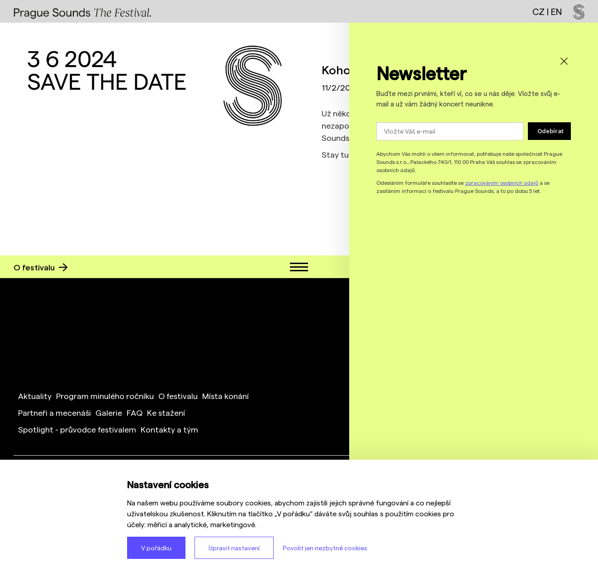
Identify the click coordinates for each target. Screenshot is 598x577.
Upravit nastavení (234, 548)
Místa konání (225, 395)
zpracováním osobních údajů (501, 182)
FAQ (134, 412)
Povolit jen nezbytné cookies (325, 548)
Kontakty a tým (169, 429)
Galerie (108, 412)
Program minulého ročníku (105, 395)
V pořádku (156, 548)
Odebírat (550, 131)
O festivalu (41, 267)
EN (556, 11)
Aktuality (35, 395)
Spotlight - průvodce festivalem (77, 429)
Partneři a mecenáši (54, 412)
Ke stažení (166, 412)
